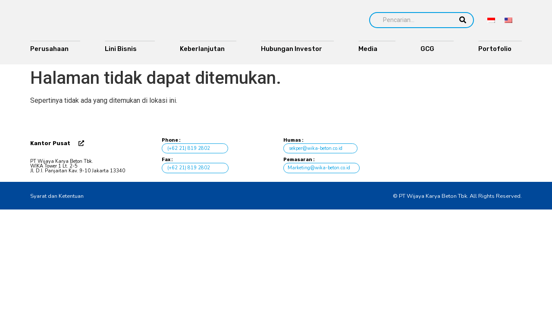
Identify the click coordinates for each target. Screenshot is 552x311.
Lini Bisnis (124, 49)
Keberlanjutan (202, 49)
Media (371, 49)
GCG (431, 49)
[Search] (410, 20)
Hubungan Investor (291, 49)
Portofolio (496, 49)
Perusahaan (49, 49)
